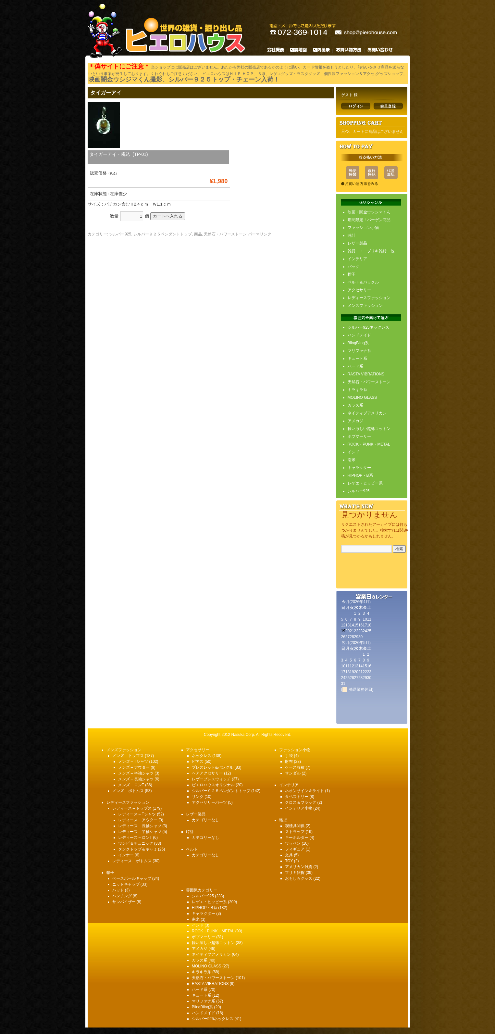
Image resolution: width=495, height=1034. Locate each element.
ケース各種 (294, 767)
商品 (198, 234)
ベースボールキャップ (131, 878)
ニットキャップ (126, 884)
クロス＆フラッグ (300, 802)
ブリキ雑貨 (294, 872)
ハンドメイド (359, 335)
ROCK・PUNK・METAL (369, 444)
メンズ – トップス (128, 755)
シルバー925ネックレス (368, 327)
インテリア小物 (298, 808)
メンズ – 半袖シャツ (136, 773)
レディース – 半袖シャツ (139, 831)
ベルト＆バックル (363, 282)
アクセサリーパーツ (209, 802)
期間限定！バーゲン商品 (369, 220)
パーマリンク (259, 234)
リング (198, 796)
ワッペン (293, 843)
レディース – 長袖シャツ (139, 826)
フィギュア (294, 849)
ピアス (198, 761)
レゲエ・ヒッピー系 (365, 483)
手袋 (289, 755)
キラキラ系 (357, 389)
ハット (118, 890)
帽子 (351, 274)
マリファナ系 (359, 350)
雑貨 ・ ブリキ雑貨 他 (371, 251)
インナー (126, 855)
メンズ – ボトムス (128, 790)
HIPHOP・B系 (360, 475)
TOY (289, 861)
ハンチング (122, 896)
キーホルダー (296, 837)
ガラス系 (355, 405)
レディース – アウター (137, 820)
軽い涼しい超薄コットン (369, 428)
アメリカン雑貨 (298, 866)
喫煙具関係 (294, 826)
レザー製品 (357, 243)
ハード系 (355, 366)
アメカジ (355, 421)
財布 (289, 761)
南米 (351, 460)
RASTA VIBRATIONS (366, 374)
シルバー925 (120, 234)
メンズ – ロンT (131, 785)
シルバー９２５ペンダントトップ (162, 234)
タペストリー (296, 796)
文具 (289, 855)
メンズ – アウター (134, 767)
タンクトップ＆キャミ (137, 849)
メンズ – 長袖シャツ (136, 779)
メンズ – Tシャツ (133, 761)
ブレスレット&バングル (212, 767)
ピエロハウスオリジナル (213, 785)
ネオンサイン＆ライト (304, 790)
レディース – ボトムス (132, 861)
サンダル (293, 773)
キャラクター (359, 467)
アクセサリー (359, 290)
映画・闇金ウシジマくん (369, 212)
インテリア (357, 259)
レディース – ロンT (135, 837)
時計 (351, 235)
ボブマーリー (359, 436)
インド (353, 452)
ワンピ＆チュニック (135, 843)
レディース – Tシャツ (137, 814)
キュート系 (357, 358)
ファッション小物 (363, 227)
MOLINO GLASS (362, 397)
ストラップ (294, 831)
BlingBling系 (358, 343)
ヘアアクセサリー (207, 773)
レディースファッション (369, 298)
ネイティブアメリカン (367, 413)
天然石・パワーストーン (225, 234)
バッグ (353, 266)
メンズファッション (365, 305)
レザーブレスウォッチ (211, 779)
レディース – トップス (132, 808)
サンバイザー (124, 902)
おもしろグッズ (298, 878)
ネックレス (201, 755)
